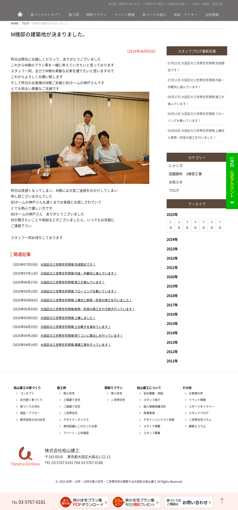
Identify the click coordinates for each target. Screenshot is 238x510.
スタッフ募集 (151, 432)
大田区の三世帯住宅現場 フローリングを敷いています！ (78, 291)
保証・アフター (186, 14)
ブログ (174, 190)
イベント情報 (125, 14)
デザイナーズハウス (76, 419)
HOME (19, 14)
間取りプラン (96, 14)
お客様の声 (196, 393)
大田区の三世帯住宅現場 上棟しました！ (68, 317)
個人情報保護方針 (154, 406)
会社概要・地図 (153, 393)
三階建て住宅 (71, 399)
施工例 (74, 14)
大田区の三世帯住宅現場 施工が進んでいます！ (72, 282)
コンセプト (27, 393)
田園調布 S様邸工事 (185, 174)
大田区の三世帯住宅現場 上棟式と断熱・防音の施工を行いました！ (86, 300)
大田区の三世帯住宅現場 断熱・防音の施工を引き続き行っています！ (87, 309)
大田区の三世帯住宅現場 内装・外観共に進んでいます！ (78, 273)
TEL (28, 502)
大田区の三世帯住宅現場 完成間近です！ (68, 264)
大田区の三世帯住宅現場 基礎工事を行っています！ (75, 344)
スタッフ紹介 (151, 399)
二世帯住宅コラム (200, 419)
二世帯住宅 (70, 413)
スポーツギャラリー (201, 406)
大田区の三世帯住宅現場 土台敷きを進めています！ (75, 326)
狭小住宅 (69, 393)
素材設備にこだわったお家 (80, 426)
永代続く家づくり (31, 399)
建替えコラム (197, 426)
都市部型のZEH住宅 (32, 419)
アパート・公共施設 (76, 432)
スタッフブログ (199, 413)
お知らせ (176, 182)
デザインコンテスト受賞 (158, 419)
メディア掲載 (151, 426)
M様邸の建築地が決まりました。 (49, 34)
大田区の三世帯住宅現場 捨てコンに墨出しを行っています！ (81, 335)
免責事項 (149, 413)
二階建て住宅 (71, 406)
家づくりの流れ (156, 14)
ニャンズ (176, 165)
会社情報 (214, 14)
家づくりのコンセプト (46, 14)
